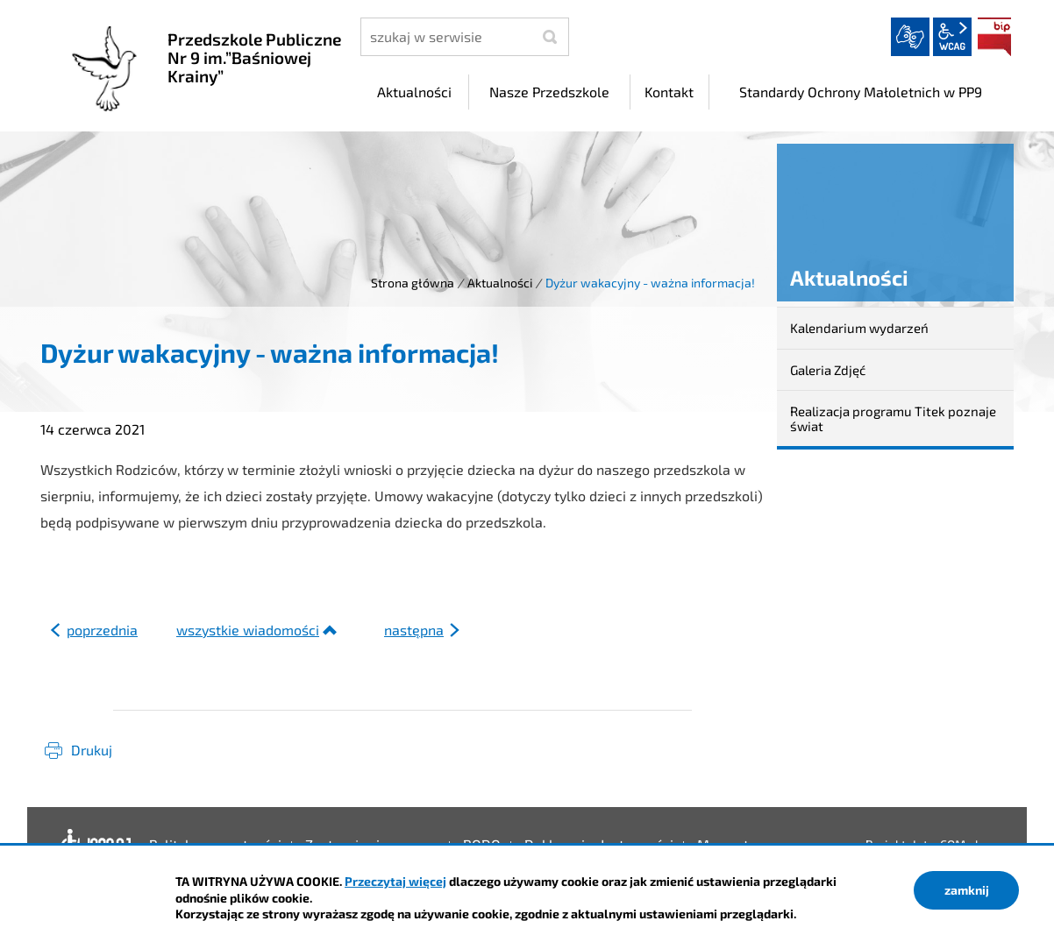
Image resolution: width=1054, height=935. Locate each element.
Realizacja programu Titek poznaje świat (893, 418)
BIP (994, 37)
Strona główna (412, 282)
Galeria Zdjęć (827, 370)
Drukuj (91, 749)
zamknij (966, 889)
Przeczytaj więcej (395, 881)
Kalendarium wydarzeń (859, 328)
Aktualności (499, 282)
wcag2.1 (952, 37)
